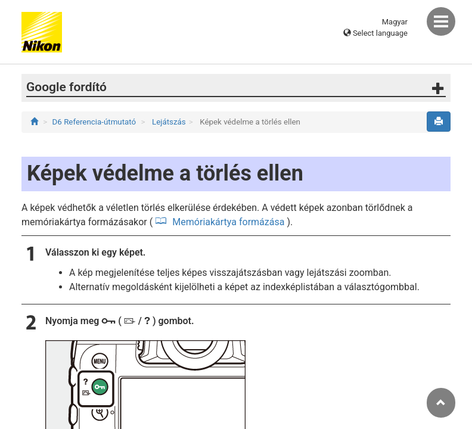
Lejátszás (168, 121)
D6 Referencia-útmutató (94, 121)
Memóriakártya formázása (227, 222)
